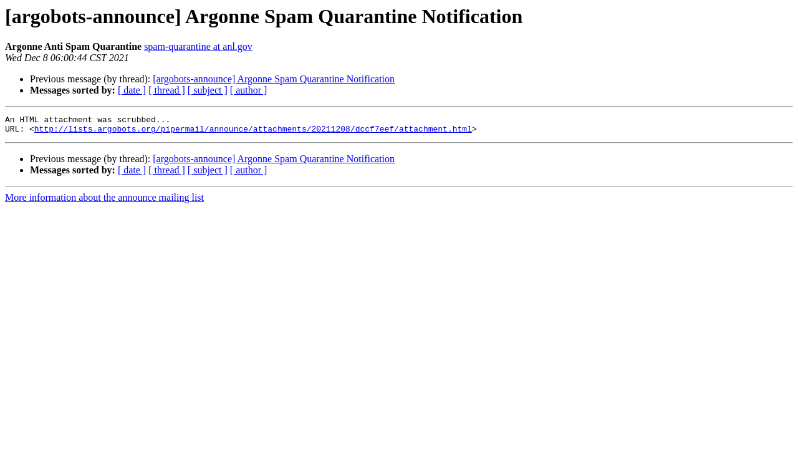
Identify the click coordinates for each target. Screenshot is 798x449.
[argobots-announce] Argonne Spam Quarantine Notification (274, 79)
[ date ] (132, 90)
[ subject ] (208, 90)
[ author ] (248, 90)
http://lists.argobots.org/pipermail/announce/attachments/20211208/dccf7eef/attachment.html (253, 132)
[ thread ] (166, 90)
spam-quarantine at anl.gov (198, 46)
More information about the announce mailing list (104, 201)
